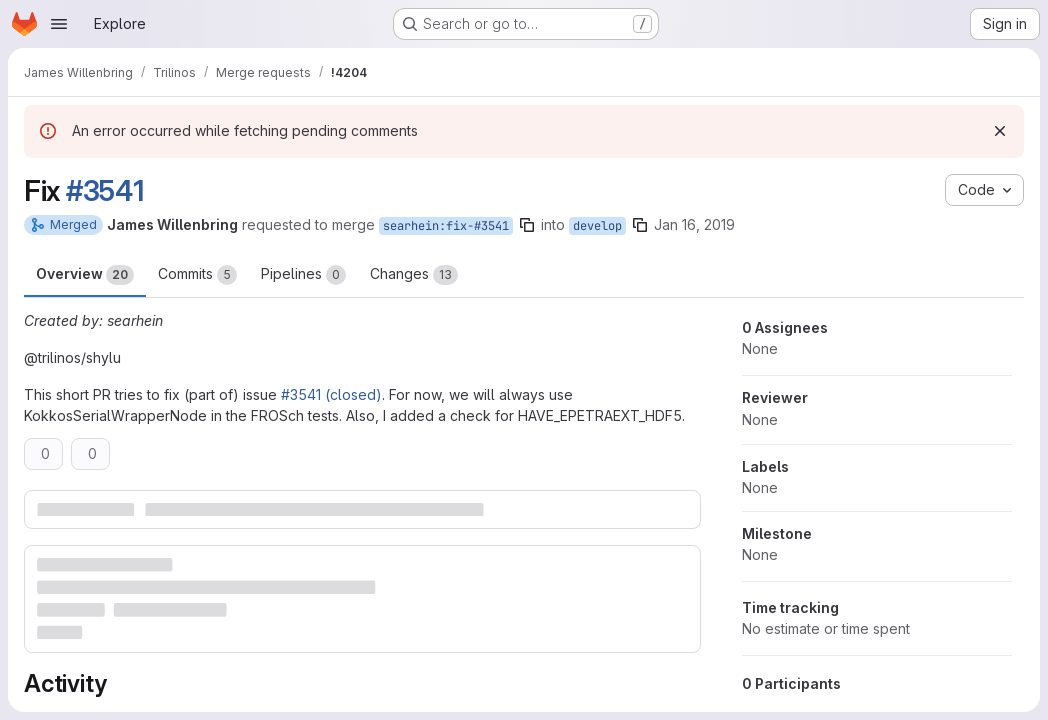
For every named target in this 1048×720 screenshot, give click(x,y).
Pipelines (303, 275)
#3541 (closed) (331, 394)
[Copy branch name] (527, 225)
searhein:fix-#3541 (446, 226)
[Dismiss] (1000, 131)
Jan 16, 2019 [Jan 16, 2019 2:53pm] (694, 224)
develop (597, 226)
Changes (414, 275)
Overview (85, 275)
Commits (197, 275)
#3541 (105, 191)
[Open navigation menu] (59, 24)
